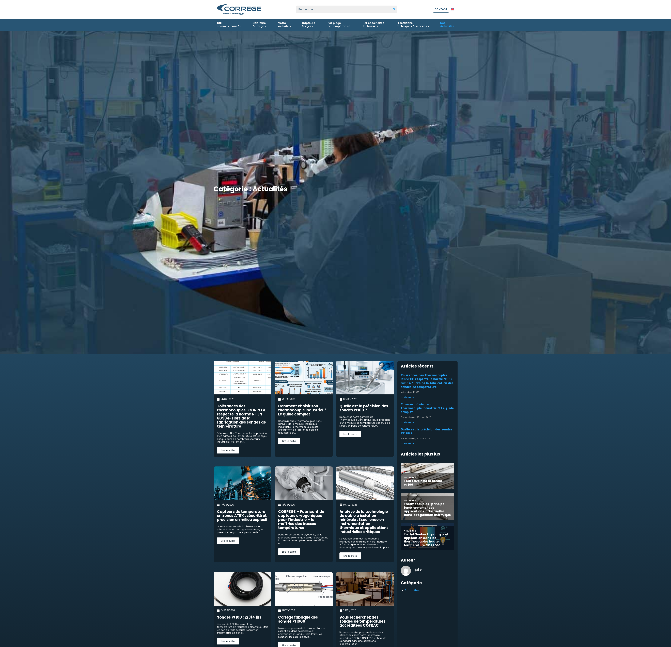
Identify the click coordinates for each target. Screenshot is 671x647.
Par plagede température (338, 24)
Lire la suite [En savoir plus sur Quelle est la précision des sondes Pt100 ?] (407, 443)
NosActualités (447, 24)
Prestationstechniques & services (412, 24)
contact (441, 9)
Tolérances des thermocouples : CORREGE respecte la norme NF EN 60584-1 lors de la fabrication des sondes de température (427, 381)
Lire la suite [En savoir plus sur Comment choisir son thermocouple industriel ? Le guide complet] (407, 422)
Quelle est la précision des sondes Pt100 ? (426, 431)
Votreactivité (283, 24)
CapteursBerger (308, 24)
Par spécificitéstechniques (373, 24)
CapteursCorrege (259, 24)
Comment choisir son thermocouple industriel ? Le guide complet (427, 408)
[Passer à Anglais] (452, 9)
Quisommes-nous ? (228, 24)
